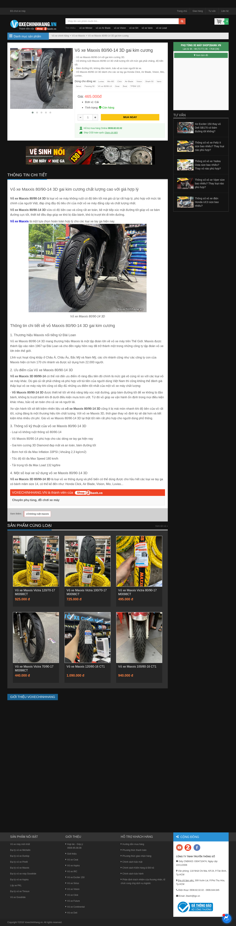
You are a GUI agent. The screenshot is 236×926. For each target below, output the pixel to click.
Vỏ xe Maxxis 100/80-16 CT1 (137, 666)
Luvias (101, 81)
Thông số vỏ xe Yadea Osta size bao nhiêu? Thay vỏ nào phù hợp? (208, 165)
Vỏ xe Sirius (72, 883)
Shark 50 (149, 81)
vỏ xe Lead (161, 28)
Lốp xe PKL (16, 885)
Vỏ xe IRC (71, 871)
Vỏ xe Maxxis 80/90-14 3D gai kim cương (108, 35)
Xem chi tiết (111, 132)
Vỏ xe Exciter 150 (74, 877)
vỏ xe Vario (147, 28)
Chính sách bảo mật (131, 862)
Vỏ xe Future (72, 901)
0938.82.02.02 (115, 128)
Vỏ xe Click (71, 895)
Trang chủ (182, 11)
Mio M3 (110, 81)
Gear (117, 86)
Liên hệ (225, 11)
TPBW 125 (135, 86)
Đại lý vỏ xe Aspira (19, 879)
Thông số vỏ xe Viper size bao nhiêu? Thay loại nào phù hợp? (210, 183)
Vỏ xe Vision (72, 889)
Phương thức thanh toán (133, 850)
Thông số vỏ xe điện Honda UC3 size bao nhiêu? (207, 202)
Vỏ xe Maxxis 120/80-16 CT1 (86, 666)
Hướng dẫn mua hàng (132, 844)
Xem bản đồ (201, 55)
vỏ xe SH (133, 28)
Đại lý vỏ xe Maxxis (19, 868)
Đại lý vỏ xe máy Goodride (23, 873)
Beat (125, 86)
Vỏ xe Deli (71, 912)
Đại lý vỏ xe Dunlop (19, 856)
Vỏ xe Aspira (72, 865)
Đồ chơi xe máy (17, 11)
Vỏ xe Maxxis (78, 35)
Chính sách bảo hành (132, 873)
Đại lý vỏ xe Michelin (20, 850)
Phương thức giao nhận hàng (136, 856)
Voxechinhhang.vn (34, 922)
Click (119, 81)
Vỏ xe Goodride (18, 897)
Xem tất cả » (161, 526)
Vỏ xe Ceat (71, 859)
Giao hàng (198, 11)
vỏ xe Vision (120, 28)
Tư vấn (212, 11)
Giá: (81, 96)
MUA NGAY (130, 117)
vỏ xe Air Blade (103, 28)
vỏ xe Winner (85, 28)
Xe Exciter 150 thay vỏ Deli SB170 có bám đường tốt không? (208, 127)
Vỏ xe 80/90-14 (105, 86)
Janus (78, 86)
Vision (139, 81)
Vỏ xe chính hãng (60, 35)
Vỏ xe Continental (75, 907)
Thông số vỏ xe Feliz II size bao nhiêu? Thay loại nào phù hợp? (209, 146)
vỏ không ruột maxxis (37, 514)
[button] (32, 112)
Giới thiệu (71, 854)
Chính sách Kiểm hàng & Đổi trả (137, 868)
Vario (159, 81)
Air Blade (129, 81)
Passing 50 (89, 86)
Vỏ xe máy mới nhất (20, 844)
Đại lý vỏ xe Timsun (20, 891)
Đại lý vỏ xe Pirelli (19, 862)
